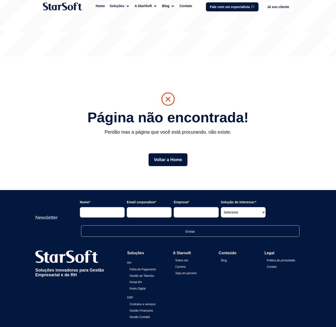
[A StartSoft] (146, 6)
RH (129, 234)
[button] (278, 6)
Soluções (135, 225)
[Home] (100, 6)
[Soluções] (119, 6)
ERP (130, 269)
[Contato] (186, 6)
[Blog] (168, 6)
